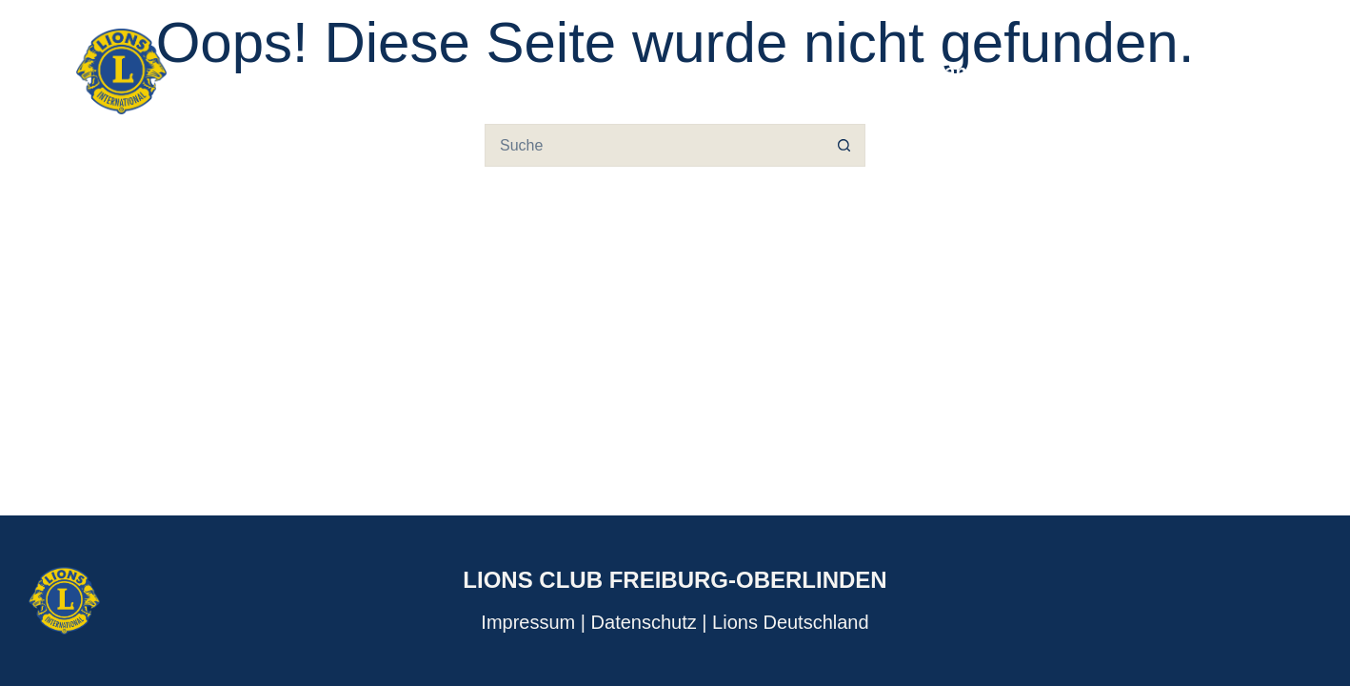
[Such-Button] (844, 145)
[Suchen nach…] (654, 145)
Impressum (528, 622)
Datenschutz (644, 622)
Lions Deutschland (790, 622)
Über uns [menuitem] (834, 71)
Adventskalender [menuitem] (1178, 71)
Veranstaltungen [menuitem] (989, 71)
